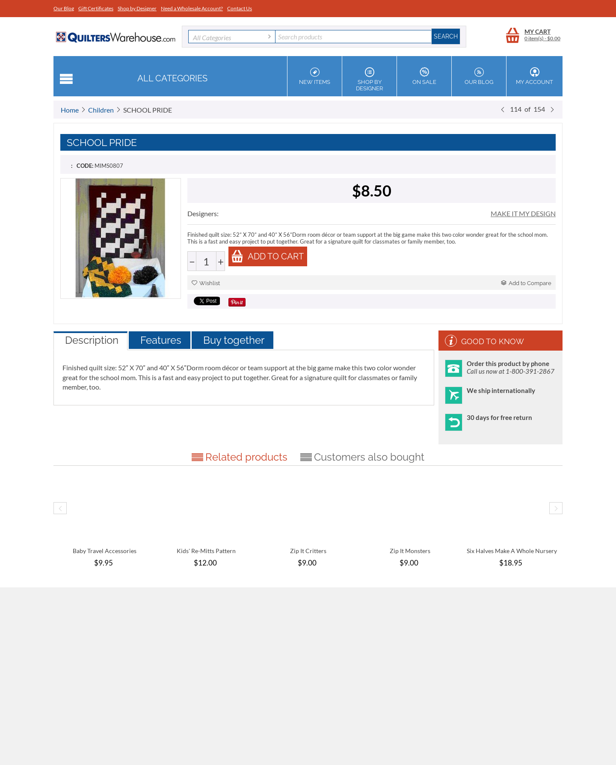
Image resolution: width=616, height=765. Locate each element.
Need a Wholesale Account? (192, 8)
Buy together (233, 340)
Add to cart (267, 256)
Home (70, 110)
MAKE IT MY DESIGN (523, 213)
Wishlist (206, 283)
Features (160, 340)
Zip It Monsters (410, 550)
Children (101, 110)
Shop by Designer (137, 8)
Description (91, 340)
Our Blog (63, 8)
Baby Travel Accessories (104, 550)
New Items (314, 76)
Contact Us (239, 8)
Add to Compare (526, 283)
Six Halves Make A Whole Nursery (512, 550)
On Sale (424, 76)
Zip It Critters (308, 550)
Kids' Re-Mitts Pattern (206, 550)
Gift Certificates (95, 8)
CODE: (85, 165)
